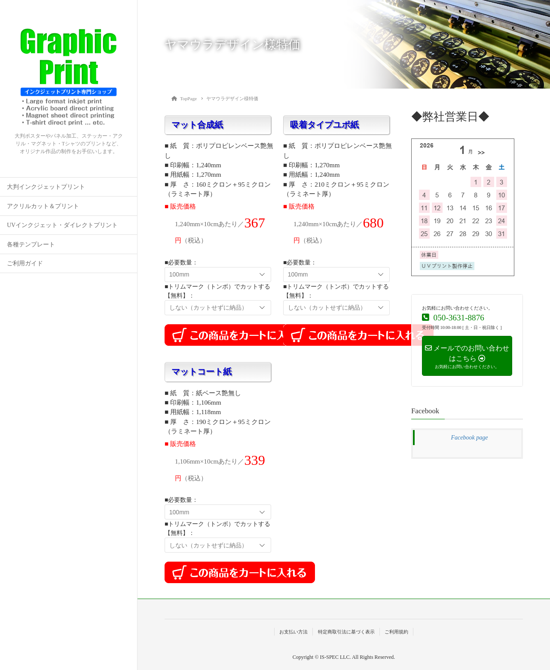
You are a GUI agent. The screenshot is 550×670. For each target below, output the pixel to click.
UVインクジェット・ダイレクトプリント (62, 225)
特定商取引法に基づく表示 (346, 631)
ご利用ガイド (25, 263)
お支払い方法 (293, 631)
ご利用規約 (396, 631)
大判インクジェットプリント (46, 187)
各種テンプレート (31, 244)
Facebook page (469, 437)
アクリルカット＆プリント (43, 206)
